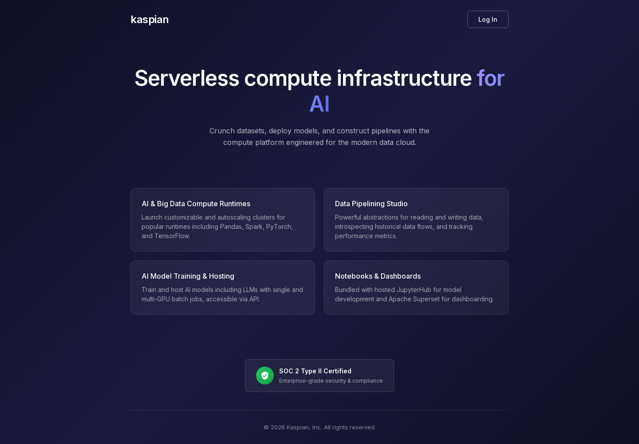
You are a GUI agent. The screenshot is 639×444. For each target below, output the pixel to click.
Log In (487, 19)
